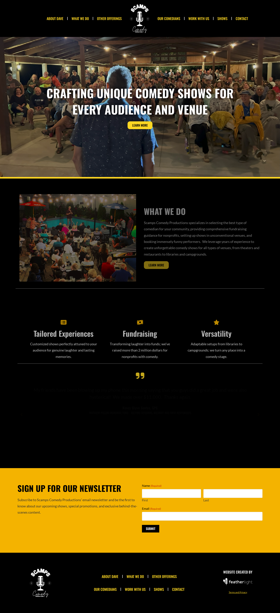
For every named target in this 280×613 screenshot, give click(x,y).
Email (151, 508)
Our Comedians (169, 18)
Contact (242, 18)
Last (206, 500)
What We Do (80, 18)
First (145, 500)
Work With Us (198, 18)
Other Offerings (109, 18)
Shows (222, 18)
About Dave (55, 18)
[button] (21, 415)
